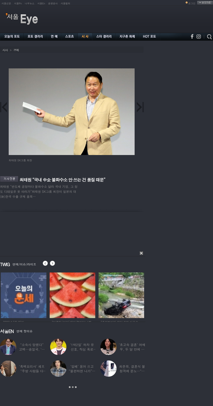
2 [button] (73, 387)
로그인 (191, 3)
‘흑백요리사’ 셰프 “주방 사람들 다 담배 (32, 371)
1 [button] (70, 387)
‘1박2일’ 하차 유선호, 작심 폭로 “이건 (82, 349)
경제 (16, 50)
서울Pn (18, 3)
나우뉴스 (29, 3)
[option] (38, 294)
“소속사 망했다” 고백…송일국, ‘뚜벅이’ (32, 349)
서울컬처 (65, 3)
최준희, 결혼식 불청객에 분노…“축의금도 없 (132, 371)
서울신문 (6, 3)
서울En (41, 3)
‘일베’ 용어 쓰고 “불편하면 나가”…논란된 (82, 371)
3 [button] (76, 387)
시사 (5, 50)
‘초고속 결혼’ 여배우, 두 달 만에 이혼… (132, 349)
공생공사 (53, 3)
